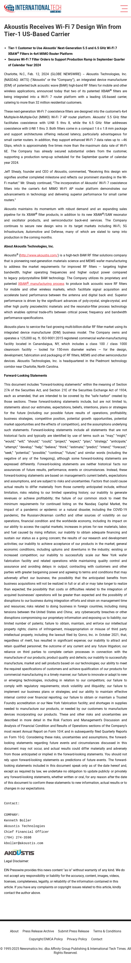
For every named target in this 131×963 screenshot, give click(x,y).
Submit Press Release (73, 931)
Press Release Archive (38, 931)
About (14, 931)
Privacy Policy (77, 939)
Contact (96, 939)
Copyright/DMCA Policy (46, 939)
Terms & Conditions (107, 931)
